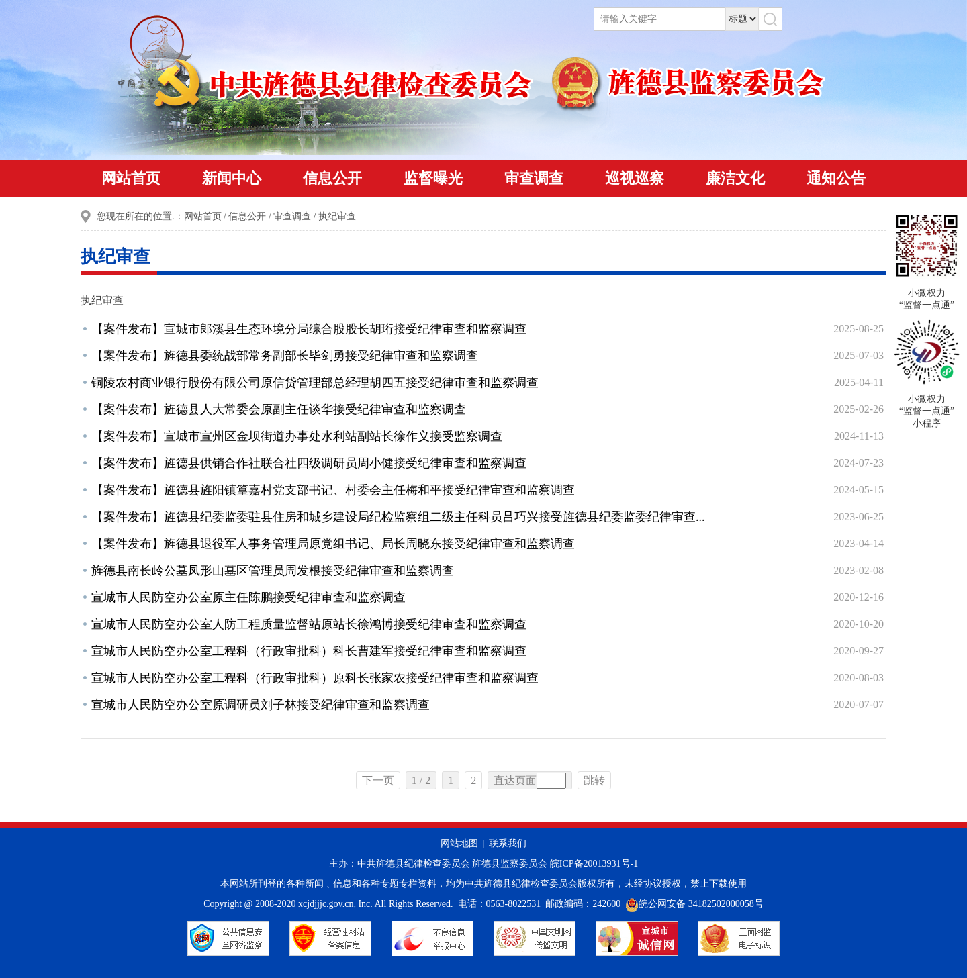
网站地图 (459, 843)
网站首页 (130, 178)
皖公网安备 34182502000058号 (694, 904)
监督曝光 (433, 178)
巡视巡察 (634, 178)
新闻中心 (231, 178)
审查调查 (533, 178)
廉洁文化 (735, 178)
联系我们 (507, 843)
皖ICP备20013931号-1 (594, 864)
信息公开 (332, 178)
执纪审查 (337, 216)
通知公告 (836, 178)
